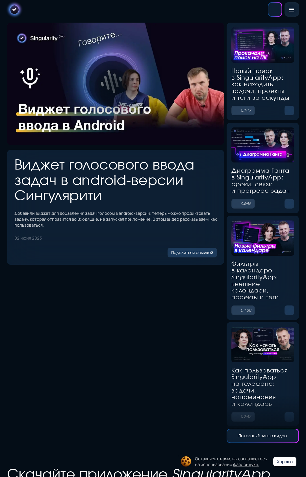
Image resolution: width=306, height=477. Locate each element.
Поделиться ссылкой (192, 251)
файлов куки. (246, 464)
